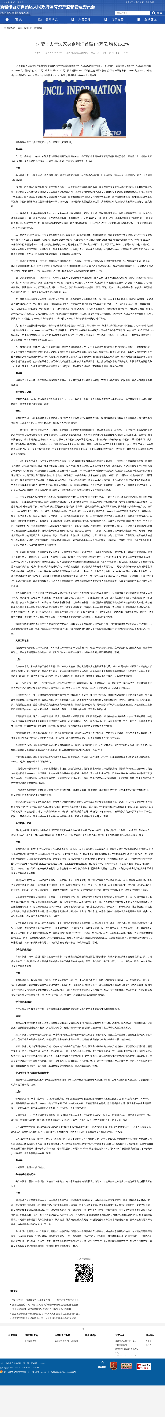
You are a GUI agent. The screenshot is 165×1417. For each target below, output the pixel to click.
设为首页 (130, 2)
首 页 (18, 19)
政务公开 (85, 19)
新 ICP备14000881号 (40, 1372)
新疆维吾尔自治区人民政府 (66, 1341)
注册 (152, 2)
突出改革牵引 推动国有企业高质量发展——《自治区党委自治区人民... (46, 1300)
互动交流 (151, 19)
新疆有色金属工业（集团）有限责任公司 (126, 1343)
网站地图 (102, 1367)
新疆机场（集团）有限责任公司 (126, 1351)
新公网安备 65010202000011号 (16, 1372)
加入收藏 (140, 2)
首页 (20, 28)
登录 (148, 2)
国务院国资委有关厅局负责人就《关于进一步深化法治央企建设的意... (46, 1304)
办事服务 (118, 19)
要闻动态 (52, 19)
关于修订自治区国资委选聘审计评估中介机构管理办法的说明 (42, 1309)
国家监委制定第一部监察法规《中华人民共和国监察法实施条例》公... (46, 1314)
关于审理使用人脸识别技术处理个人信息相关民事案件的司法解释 (44, 1318)
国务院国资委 (30, 1341)
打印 (126, 53)
